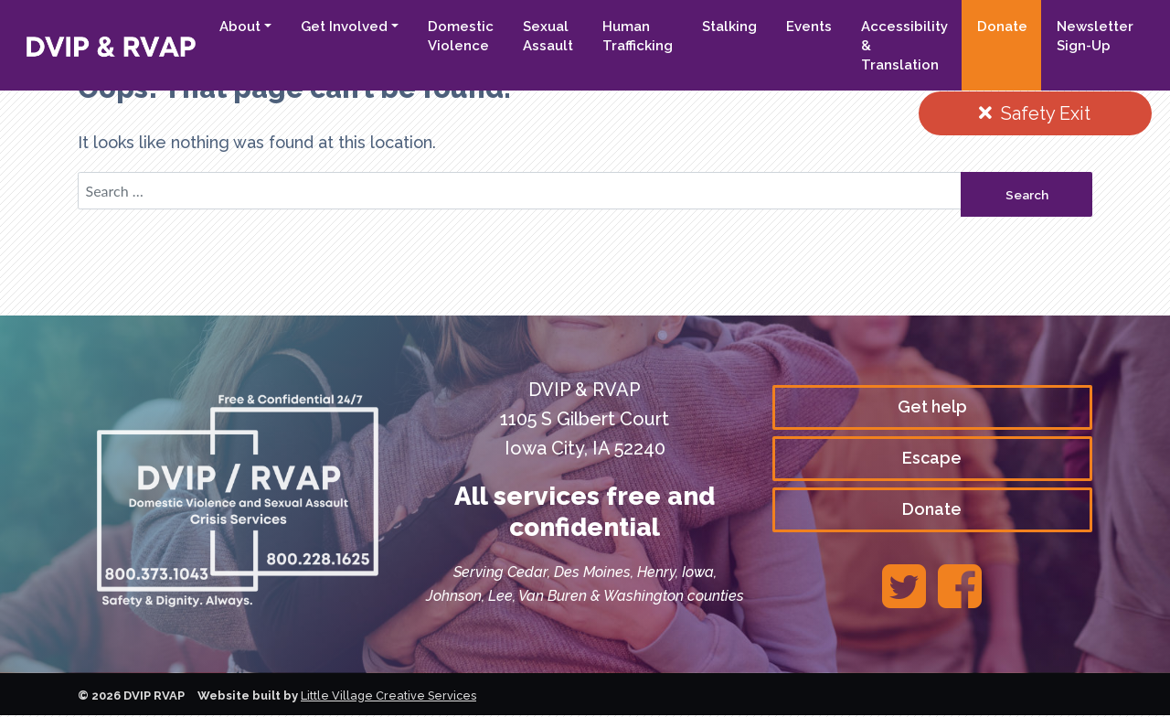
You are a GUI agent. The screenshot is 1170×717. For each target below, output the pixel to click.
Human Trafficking (637, 36)
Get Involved (344, 26)
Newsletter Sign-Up (1095, 36)
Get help (932, 407)
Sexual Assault (548, 36)
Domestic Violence (461, 36)
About (240, 26)
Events (809, 26)
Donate (1002, 26)
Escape (932, 459)
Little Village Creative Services (390, 697)
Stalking (729, 26)
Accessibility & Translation (904, 45)
